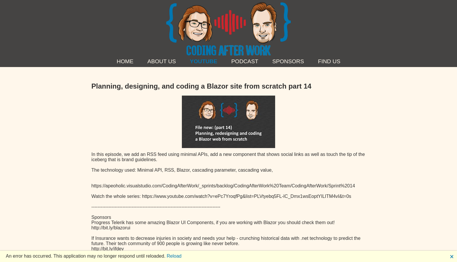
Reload (174, 256)
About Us (161, 61)
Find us (329, 61)
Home (125, 61)
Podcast (244, 61)
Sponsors (288, 61)
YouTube (203, 61)
